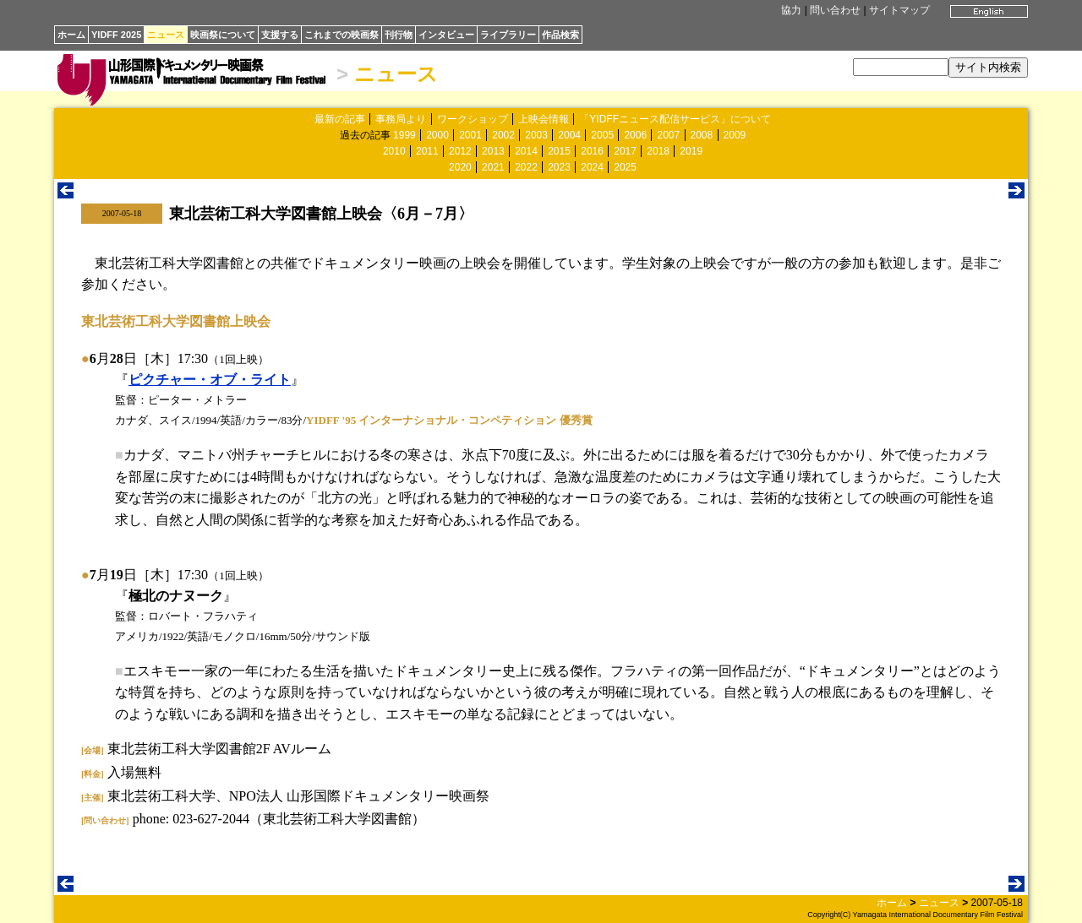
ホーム (71, 35)
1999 (404, 135)
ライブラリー (508, 35)
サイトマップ (899, 10)
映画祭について (222, 35)
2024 (592, 167)
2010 (394, 151)
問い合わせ (835, 10)
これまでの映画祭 (341, 35)
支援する (279, 35)
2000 (437, 135)
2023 (559, 167)
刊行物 (399, 35)
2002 (503, 135)
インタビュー (446, 35)
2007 (668, 135)
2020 (460, 167)
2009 (735, 135)
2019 (691, 151)
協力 (791, 10)
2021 (493, 167)
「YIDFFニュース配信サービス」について (675, 119)
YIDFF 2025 (116, 35)
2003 (536, 135)
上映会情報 (543, 119)
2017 (625, 151)
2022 (526, 167)
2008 (702, 135)
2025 (625, 167)
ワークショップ (472, 119)
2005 (602, 135)
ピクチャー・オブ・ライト (209, 379)
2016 (592, 151)
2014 (526, 151)
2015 (559, 151)
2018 (658, 151)
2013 (493, 151)
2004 (569, 135)
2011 (427, 151)
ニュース (165, 35)
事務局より (400, 119)
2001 (470, 135)
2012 (460, 151)
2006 (635, 135)
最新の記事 (339, 119)
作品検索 (560, 35)
